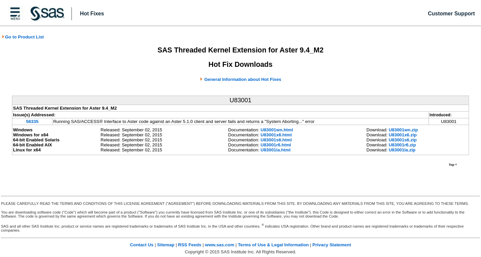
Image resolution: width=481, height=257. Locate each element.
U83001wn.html (277, 129)
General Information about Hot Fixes (242, 79)
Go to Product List (23, 36)
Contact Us (141, 244)
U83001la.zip (402, 149)
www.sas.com (219, 244)
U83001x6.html (276, 134)
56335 (32, 121)
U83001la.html (276, 149)
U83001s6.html (276, 139)
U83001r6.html (276, 144)
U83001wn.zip (403, 129)
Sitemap (165, 244)
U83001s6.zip (403, 139)
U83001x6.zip (403, 134)
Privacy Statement (331, 244)
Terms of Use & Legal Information (273, 244)
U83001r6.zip (402, 144)
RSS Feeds (189, 244)
